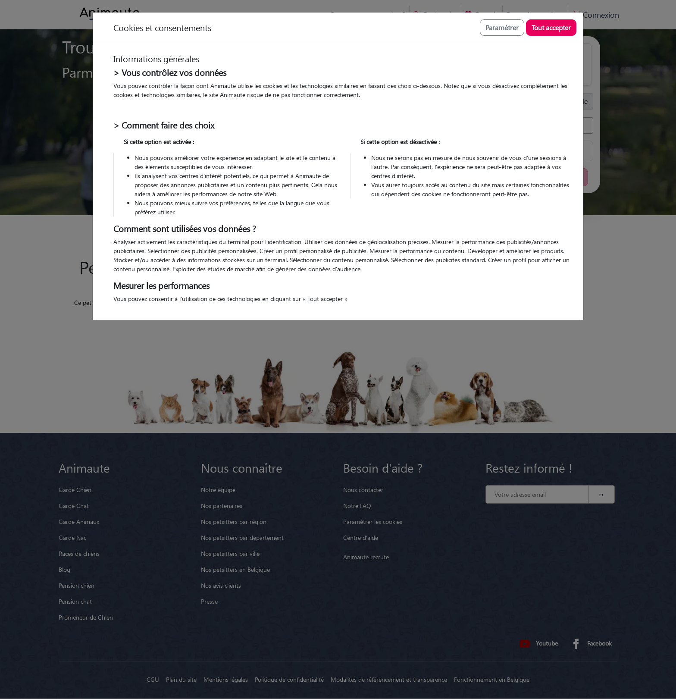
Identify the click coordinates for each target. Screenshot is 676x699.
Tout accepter (551, 27)
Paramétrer (502, 27)
